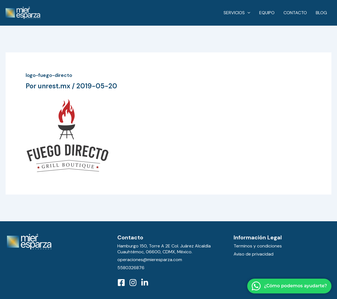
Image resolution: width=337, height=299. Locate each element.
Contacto (295, 13)
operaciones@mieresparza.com (149, 259)
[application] (247, 12)
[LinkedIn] (145, 282)
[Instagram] (133, 282)
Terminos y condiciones (258, 246)
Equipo (267, 13)
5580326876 (130, 268)
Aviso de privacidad (253, 254)
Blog (321, 13)
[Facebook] (121, 282)
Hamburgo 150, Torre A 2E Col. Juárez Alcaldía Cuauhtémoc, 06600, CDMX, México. (164, 249)
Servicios (237, 12)
